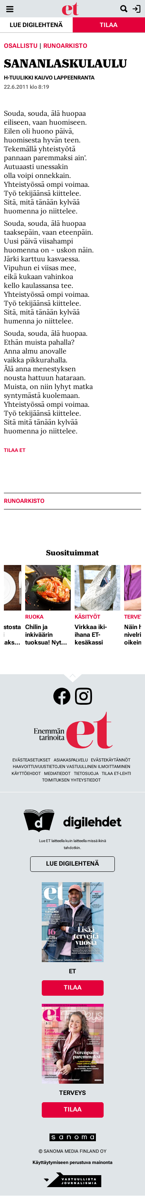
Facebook (61, 696)
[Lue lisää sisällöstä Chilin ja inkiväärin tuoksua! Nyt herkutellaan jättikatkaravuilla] (48, 588)
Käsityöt (87, 617)
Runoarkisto (65, 45)
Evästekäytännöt (110, 760)
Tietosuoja (86, 773)
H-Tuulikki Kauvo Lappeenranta (49, 77)
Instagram (83, 696)
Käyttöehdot (26, 773)
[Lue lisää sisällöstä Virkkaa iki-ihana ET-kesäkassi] (97, 588)
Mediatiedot (57, 773)
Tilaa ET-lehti (116, 773)
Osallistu (21, 45)
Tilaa (109, 25)
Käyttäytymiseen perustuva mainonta (72, 1162)
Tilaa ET (15, 450)
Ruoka (34, 617)
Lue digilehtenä (36, 25)
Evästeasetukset (31, 760)
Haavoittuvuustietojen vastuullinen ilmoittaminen (71, 766)
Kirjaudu (135, 9)
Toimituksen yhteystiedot (71, 780)
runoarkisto (24, 501)
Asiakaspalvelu (71, 760)
